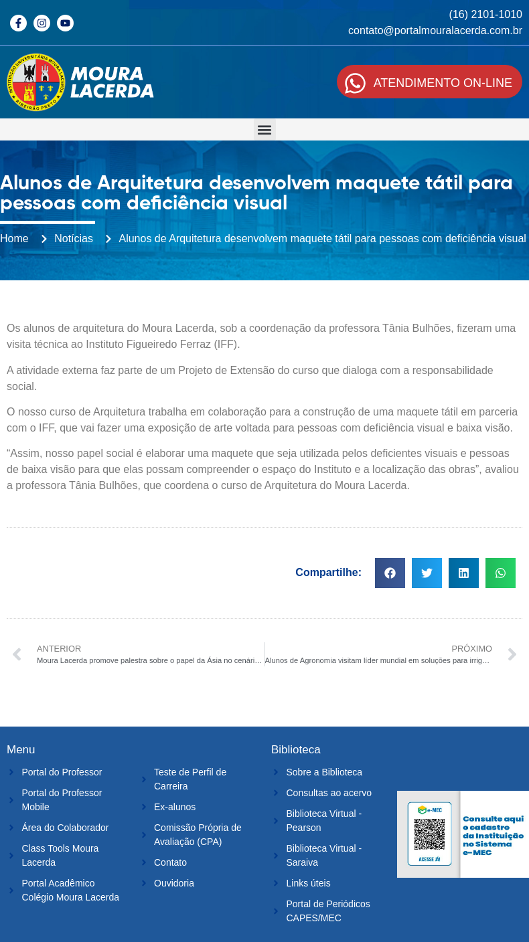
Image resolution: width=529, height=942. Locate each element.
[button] (265, 129)
